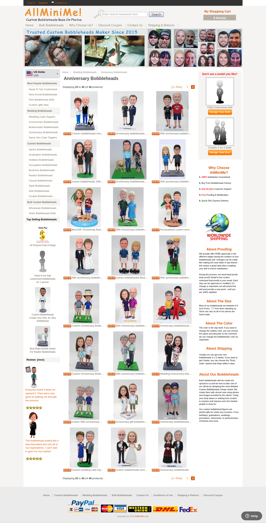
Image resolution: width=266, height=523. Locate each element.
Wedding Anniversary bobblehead (179, 373)
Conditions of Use (163, 495)
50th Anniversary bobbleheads (133, 229)
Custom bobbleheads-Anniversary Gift (93, 133)
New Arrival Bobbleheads (43, 94)
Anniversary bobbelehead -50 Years (180, 325)
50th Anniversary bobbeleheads (133, 325)
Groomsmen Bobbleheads (43, 122)
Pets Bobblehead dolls (41, 99)
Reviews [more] (35, 359)
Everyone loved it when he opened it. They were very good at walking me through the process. (41, 394)
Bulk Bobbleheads (122, 495)
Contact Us (142, 495)
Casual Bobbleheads (40, 180)
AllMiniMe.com (142, 516)
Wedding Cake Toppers (42, 116)
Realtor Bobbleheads (41, 175)
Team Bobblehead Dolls (42, 213)
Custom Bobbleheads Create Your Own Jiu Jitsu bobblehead (42, 318)
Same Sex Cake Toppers (43, 137)
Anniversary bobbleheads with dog (135, 181)
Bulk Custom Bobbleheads (42, 202)
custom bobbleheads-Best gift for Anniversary (141, 277)
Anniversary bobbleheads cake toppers (138, 133)
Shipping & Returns (188, 495)
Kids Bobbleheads (39, 191)
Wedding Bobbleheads (39, 111)
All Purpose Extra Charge (43, 245)
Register (43, 2)
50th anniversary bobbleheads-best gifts (182, 133)
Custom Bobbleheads (39, 143)
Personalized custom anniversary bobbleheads (186, 229)
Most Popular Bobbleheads (42, 83)
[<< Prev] (176, 87)
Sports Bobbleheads (40, 149)
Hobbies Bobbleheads (41, 159)
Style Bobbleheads (39, 185)
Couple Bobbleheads (40, 196)
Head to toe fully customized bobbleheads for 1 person (43, 279)
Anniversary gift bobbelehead (132, 421)
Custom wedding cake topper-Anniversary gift (97, 469)
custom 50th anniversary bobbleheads (93, 421)
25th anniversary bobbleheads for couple (183, 181)
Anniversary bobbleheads (174, 469)
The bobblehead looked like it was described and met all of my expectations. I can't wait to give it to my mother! (42, 445)
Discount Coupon (213, 495)
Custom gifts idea (39, 104)
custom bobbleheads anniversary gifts (137, 469)
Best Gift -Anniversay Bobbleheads (91, 229)
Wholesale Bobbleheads (42, 208)
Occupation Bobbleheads (43, 165)
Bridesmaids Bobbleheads (43, 127)
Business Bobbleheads (42, 170)
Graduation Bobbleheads (43, 154)
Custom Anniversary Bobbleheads (90, 325)
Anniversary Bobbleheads (43, 132)
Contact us (59, 2)
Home (65, 72)
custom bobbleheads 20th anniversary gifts (95, 181)
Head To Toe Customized (43, 89)
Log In (31, 2)
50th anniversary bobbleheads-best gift (93, 277)
